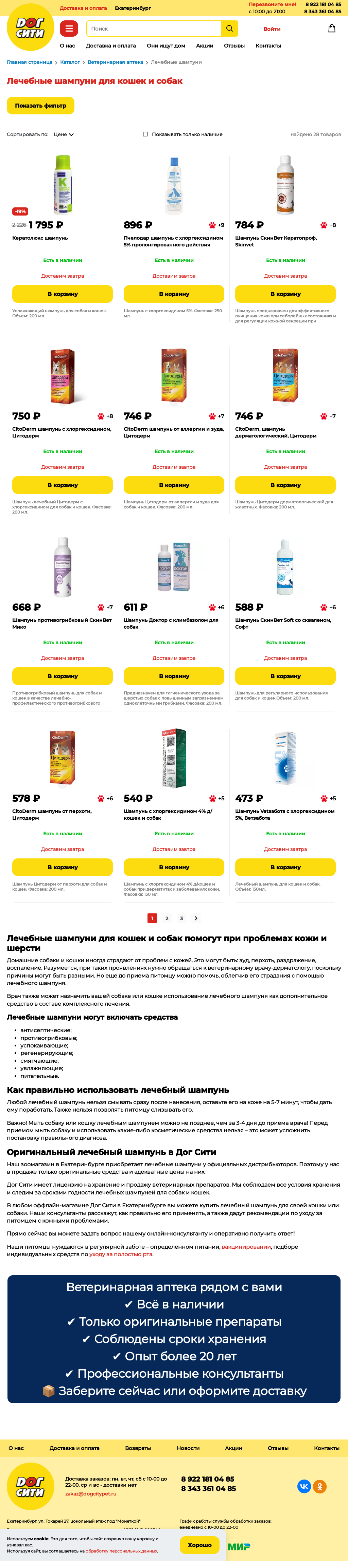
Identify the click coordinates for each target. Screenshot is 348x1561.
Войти (272, 29)
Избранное (301, 29)
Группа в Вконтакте (304, 1486)
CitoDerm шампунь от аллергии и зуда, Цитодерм (174, 432)
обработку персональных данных (121, 1551)
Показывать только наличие (187, 134)
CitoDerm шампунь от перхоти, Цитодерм (51, 814)
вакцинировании (246, 1247)
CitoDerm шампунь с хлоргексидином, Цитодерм (61, 432)
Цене (60, 134)
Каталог (69, 28)
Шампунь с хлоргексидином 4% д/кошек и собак (168, 814)
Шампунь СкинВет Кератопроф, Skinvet (276, 241)
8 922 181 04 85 (323, 4)
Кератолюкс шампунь (40, 238)
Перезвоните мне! (272, 4)
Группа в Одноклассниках (320, 1486)
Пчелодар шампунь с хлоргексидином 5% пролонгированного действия (173, 241)
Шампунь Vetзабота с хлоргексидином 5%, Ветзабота (284, 814)
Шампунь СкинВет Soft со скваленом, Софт (283, 623)
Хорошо (199, 1545)
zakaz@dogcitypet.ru (90, 1494)
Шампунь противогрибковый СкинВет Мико (61, 623)
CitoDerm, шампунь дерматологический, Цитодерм (275, 432)
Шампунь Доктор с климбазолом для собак (171, 623)
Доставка (83, 8)
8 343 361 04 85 (322, 11)
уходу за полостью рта (120, 1254)
